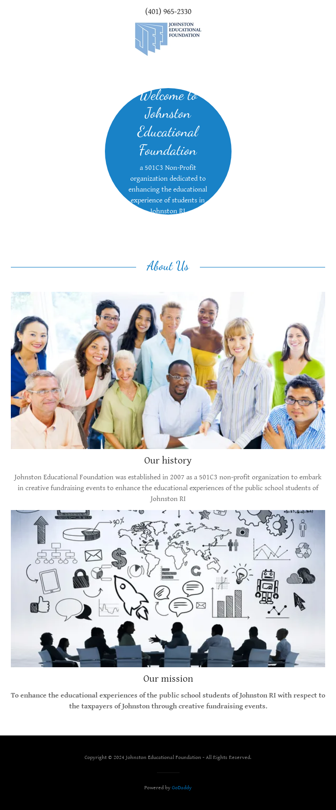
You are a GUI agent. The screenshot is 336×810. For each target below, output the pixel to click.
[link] (168, 39)
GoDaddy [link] (182, 788)
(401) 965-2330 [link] (168, 11)
